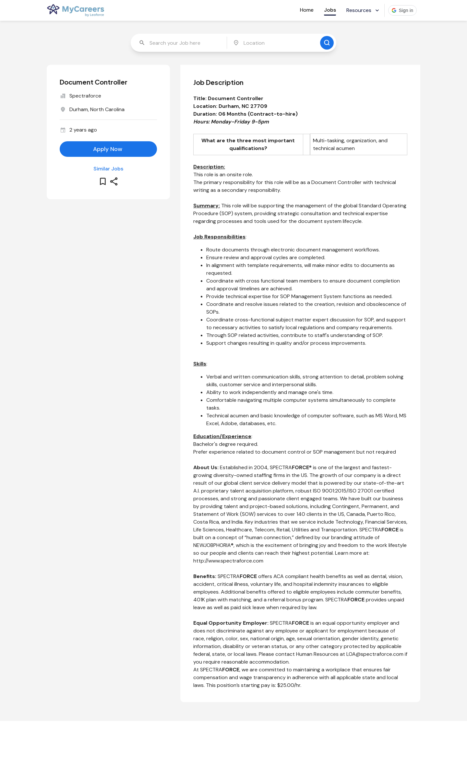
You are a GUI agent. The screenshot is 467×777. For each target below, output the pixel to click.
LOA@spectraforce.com (374, 654)
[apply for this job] (108, 149)
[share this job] (114, 181)
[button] (402, 10)
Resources (363, 10)
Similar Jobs (108, 168)
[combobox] (179, 43)
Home (307, 9)
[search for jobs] (327, 43)
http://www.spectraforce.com (228, 560)
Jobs (330, 9)
